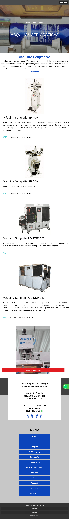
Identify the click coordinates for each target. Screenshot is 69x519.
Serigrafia (34, 447)
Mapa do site (34, 493)
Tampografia (34, 441)
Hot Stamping (34, 452)
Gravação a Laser (34, 462)
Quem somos (34, 473)
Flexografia (34, 457)
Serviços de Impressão (34, 467)
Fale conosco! (34, 71)
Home (34, 436)
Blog (34, 478)
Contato (34, 488)
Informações (34, 483)
